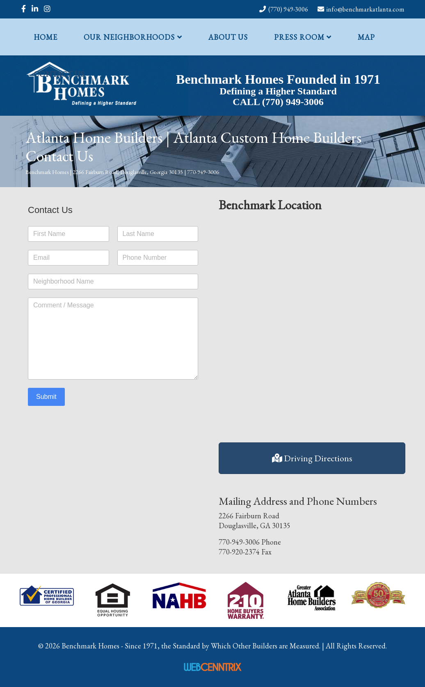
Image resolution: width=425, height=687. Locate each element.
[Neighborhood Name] (113, 281)
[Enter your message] (113, 339)
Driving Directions (312, 458)
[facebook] (23, 9)
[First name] (68, 234)
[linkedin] (35, 9)
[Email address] (68, 258)
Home (45, 37)
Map (366, 37)
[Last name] (158, 234)
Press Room (299, 37)
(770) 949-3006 (288, 9)
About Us (228, 37)
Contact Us (59, 74)
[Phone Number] (158, 258)
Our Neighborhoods (129, 37)
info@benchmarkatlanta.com (365, 9)
